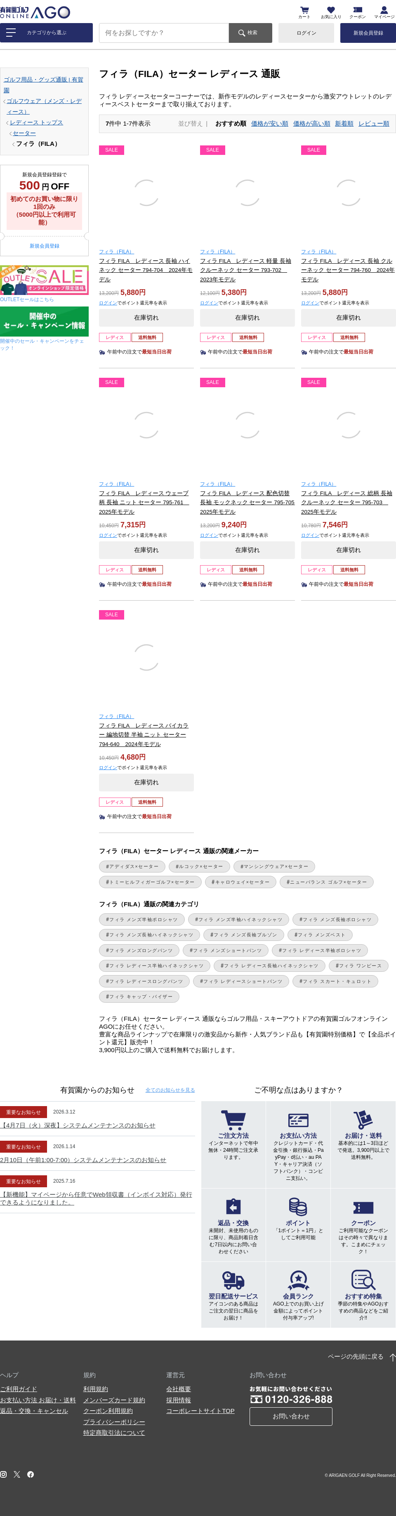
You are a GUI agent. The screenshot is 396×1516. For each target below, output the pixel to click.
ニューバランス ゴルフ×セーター (328, 882)
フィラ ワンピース (360, 965)
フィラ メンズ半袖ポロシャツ (143, 919)
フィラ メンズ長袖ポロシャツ (337, 919)
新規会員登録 (368, 33)
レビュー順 (373, 123)
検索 (252, 32)
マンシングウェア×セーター (276, 866)
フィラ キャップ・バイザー (141, 996)
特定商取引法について (114, 1432)
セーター (24, 133)
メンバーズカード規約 (114, 1400)
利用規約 (95, 1388)
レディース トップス (37, 122)
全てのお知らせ (170, 1090)
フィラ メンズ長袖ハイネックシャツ (151, 934)
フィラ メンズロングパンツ (141, 950)
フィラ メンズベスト (322, 934)
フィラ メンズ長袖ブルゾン (245, 934)
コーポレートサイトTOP (200, 1410)
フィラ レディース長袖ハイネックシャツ (271, 965)
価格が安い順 (269, 123)
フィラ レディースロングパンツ (146, 981)
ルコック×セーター (201, 866)
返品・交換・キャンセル (34, 1410)
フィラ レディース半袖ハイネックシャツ (156, 965)
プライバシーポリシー (114, 1421)
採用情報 (178, 1400)
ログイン (306, 33)
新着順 (344, 123)
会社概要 (178, 1388)
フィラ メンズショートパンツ (227, 950)
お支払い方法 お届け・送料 (38, 1400)
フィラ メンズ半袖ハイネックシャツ (240, 919)
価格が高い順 (311, 123)
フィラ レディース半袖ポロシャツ (321, 950)
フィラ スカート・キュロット (337, 981)
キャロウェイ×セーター (242, 882)
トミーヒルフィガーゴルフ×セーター (152, 882)
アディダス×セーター (134, 866)
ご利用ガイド (18, 1388)
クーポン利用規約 (108, 1410)
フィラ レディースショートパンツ (243, 981)
